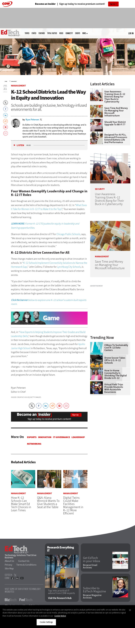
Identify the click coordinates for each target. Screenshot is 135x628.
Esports (31, 437)
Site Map (9, 568)
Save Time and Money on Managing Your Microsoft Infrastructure (116, 112)
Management (14, 81)
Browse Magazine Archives (92, 596)
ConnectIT (69, 33)
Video (61, 33)
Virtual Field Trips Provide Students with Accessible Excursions (113, 388)
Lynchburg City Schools (69, 266)
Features (42, 33)
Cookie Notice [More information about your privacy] (60, 616)
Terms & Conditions (26, 564)
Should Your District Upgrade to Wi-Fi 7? (115, 123)
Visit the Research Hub (60, 598)
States (34, 33)
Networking (34, 443)
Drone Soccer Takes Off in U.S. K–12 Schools (114, 360)
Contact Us (23, 561)
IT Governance (61, 437)
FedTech (25, 599)
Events (77, 33)
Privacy (8, 564)
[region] (67, 616)
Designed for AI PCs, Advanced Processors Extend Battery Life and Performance (115, 139)
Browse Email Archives (90, 566)
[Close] (130, 610)
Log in (130, 33)
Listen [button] (20, 145)
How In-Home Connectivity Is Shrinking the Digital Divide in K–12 (115, 374)
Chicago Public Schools (68, 234)
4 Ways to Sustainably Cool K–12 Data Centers (116, 347)
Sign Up (112, 4)
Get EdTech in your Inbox (91, 559)
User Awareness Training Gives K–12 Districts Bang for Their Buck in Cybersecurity (114, 96)
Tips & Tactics (52, 33)
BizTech (11, 599)
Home (6, 81)
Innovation (44, 437)
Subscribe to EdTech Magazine (94, 590)
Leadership (78, 437)
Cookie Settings (46, 622)
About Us (9, 561)
